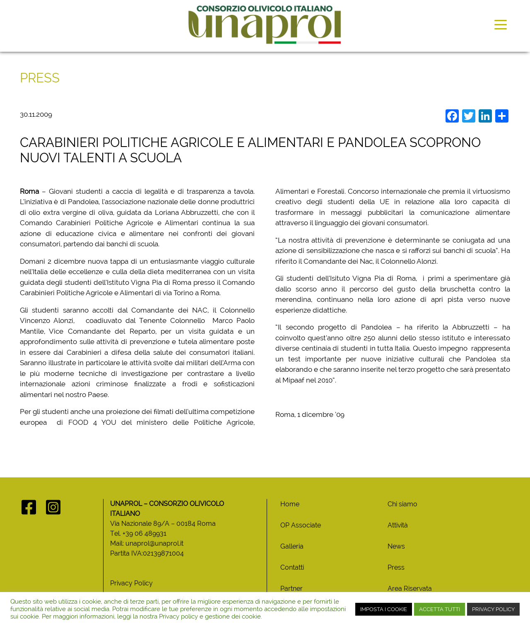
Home (289, 504)
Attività (398, 525)
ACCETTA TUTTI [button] (439, 609)
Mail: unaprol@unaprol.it (146, 543)
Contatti (292, 567)
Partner (291, 588)
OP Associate (300, 525)
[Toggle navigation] (500, 24)
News (396, 546)
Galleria (292, 546)
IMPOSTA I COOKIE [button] (383, 609)
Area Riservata (410, 588)
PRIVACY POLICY (493, 609)
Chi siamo (402, 504)
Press (396, 567)
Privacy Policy (131, 583)
